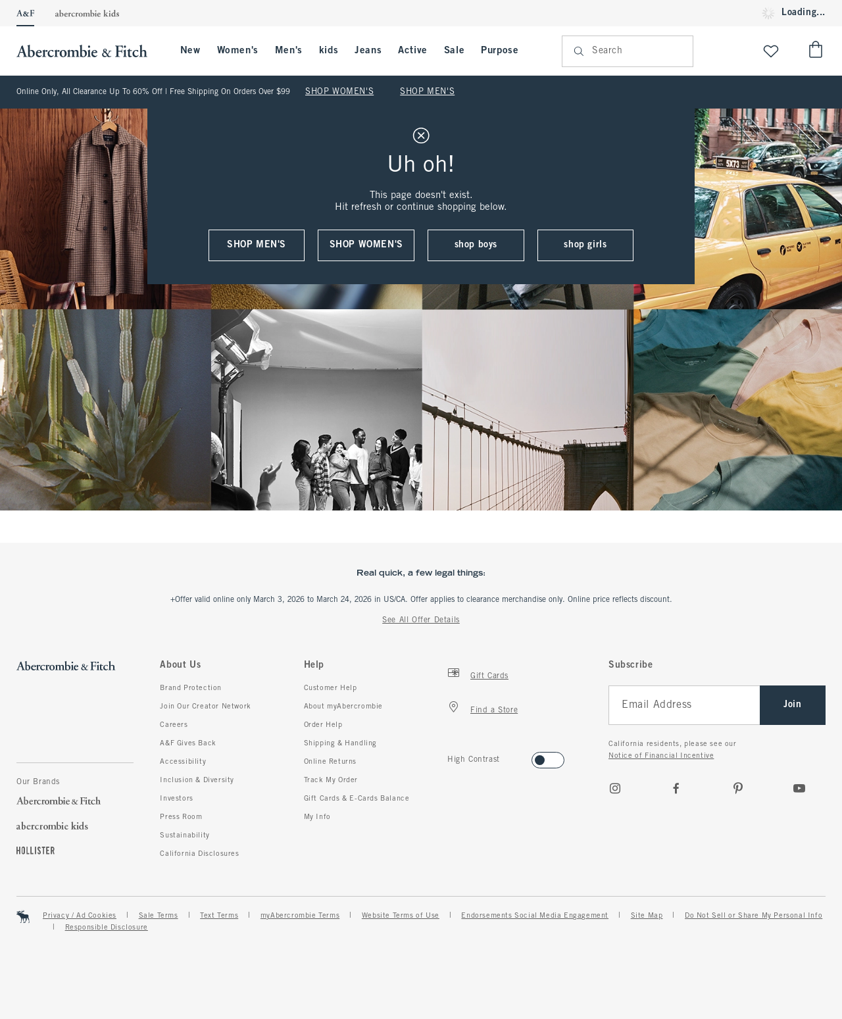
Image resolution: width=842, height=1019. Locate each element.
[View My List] (771, 51)
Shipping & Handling (340, 743)
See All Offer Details (421, 620)
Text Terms (219, 915)
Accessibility (183, 761)
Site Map (647, 915)
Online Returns (330, 761)
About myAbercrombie (343, 706)
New (190, 50)
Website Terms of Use (400, 915)
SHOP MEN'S (427, 92)
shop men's (256, 245)
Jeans (368, 50)
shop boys (476, 245)
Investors (176, 798)
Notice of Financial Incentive (661, 756)
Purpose (499, 50)
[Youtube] (799, 788)
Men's (289, 50)
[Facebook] (676, 788)
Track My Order (331, 780)
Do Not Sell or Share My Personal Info (753, 915)
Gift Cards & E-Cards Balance (357, 798)
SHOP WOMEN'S (339, 92)
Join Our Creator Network (205, 706)
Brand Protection (191, 688)
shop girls (585, 245)
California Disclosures (199, 854)
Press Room (181, 817)
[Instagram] (615, 788)
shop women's (366, 245)
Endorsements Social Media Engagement (534, 915)
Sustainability (184, 835)
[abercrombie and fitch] (88, 51)
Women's (238, 50)
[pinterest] (738, 788)
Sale (454, 50)
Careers (173, 725)
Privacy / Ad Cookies (79, 915)
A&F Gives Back (188, 743)
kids (328, 50)
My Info (317, 817)
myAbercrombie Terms (299, 915)
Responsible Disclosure (106, 927)
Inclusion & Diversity (197, 780)
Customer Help (330, 688)
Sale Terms (158, 915)
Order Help (323, 725)
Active (413, 50)
